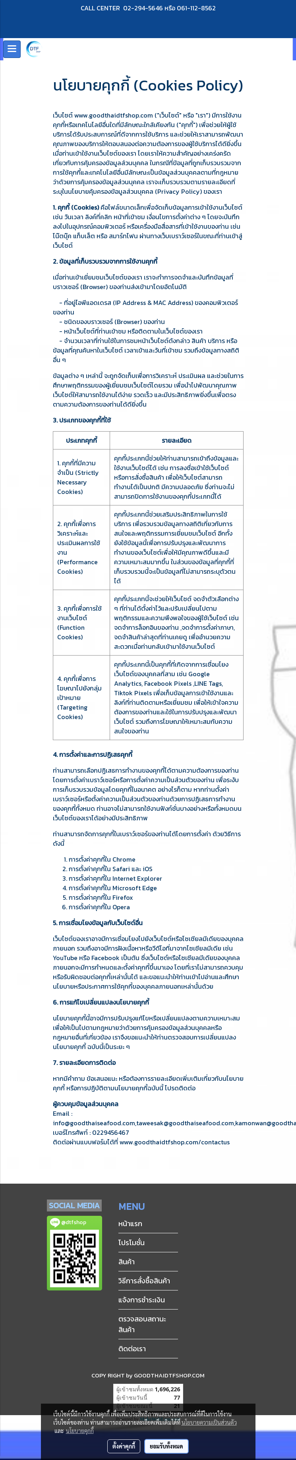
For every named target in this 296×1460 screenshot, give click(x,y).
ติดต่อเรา (132, 1348)
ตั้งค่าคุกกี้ (123, 1446)
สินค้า (126, 1261)
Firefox (122, 897)
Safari (121, 869)
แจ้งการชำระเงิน (141, 1299)
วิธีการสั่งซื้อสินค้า (144, 1280)
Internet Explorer (137, 878)
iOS (148, 869)
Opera (121, 907)
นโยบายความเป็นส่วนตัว (209, 1422)
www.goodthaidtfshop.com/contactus (175, 1142)
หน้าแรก (130, 1223)
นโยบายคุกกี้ (80, 1430)
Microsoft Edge (134, 888)
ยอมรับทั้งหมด (166, 1446)
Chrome (123, 859)
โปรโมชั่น (131, 1242)
